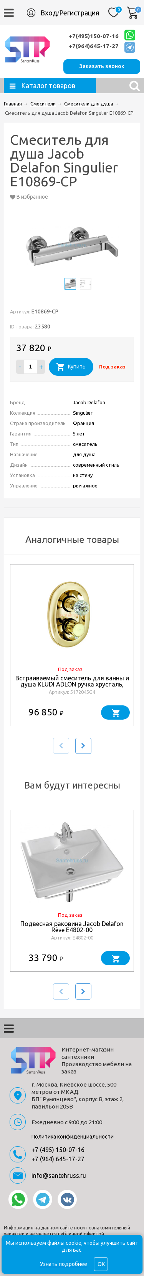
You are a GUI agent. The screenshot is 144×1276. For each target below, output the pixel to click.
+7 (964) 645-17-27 (57, 1158)
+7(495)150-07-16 (94, 36)
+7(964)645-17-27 (94, 46)
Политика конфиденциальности (72, 1137)
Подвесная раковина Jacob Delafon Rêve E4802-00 (72, 926)
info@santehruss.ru (58, 1175)
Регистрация (79, 13)
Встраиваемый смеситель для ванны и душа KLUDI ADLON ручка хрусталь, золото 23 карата (72, 684)
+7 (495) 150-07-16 (57, 1149)
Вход (48, 13)
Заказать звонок (101, 66)
